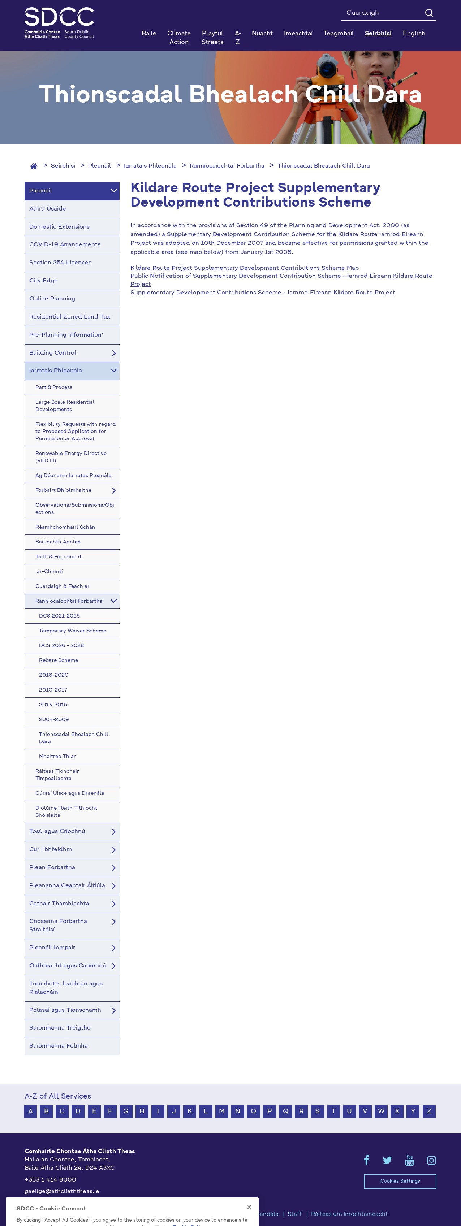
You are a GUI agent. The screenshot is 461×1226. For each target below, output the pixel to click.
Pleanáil (99, 166)
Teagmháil (338, 34)
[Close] (249, 1218)
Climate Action (179, 38)
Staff (295, 1214)
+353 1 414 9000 (50, 1180)
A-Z (238, 38)
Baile (149, 34)
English (414, 34)
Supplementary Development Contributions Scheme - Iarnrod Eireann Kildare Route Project (262, 293)
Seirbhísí (63, 166)
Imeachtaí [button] (298, 34)
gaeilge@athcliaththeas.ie (62, 1192)
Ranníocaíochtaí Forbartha (227, 166)
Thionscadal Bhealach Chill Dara (323, 166)
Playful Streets (213, 38)
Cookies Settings (400, 1181)
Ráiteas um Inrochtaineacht (349, 1214)
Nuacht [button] (262, 34)
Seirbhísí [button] (378, 34)
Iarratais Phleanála (150, 166)
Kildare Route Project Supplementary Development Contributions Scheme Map (244, 268)
